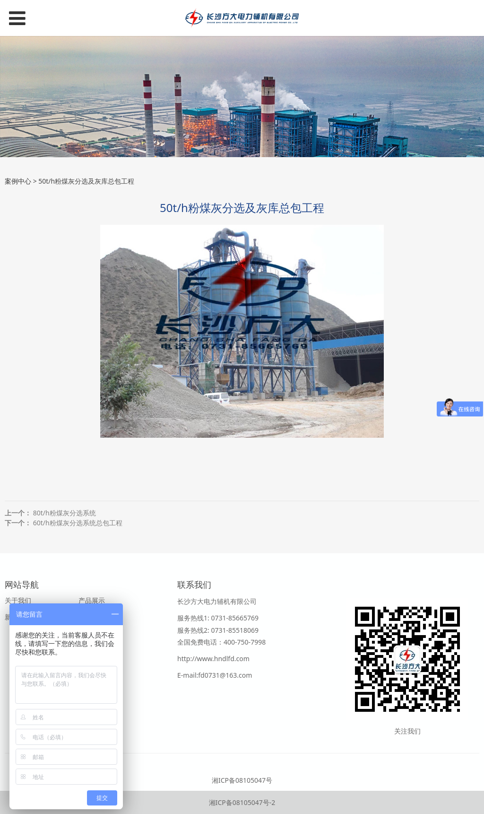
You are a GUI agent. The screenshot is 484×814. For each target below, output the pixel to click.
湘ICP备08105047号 (242, 780)
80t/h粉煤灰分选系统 (64, 512)
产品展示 (91, 600)
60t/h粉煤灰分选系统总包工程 (77, 522)
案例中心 (18, 181)
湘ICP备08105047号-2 (242, 802)
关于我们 (18, 600)
